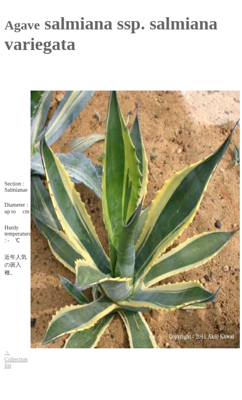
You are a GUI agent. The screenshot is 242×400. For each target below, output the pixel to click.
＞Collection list (16, 358)
